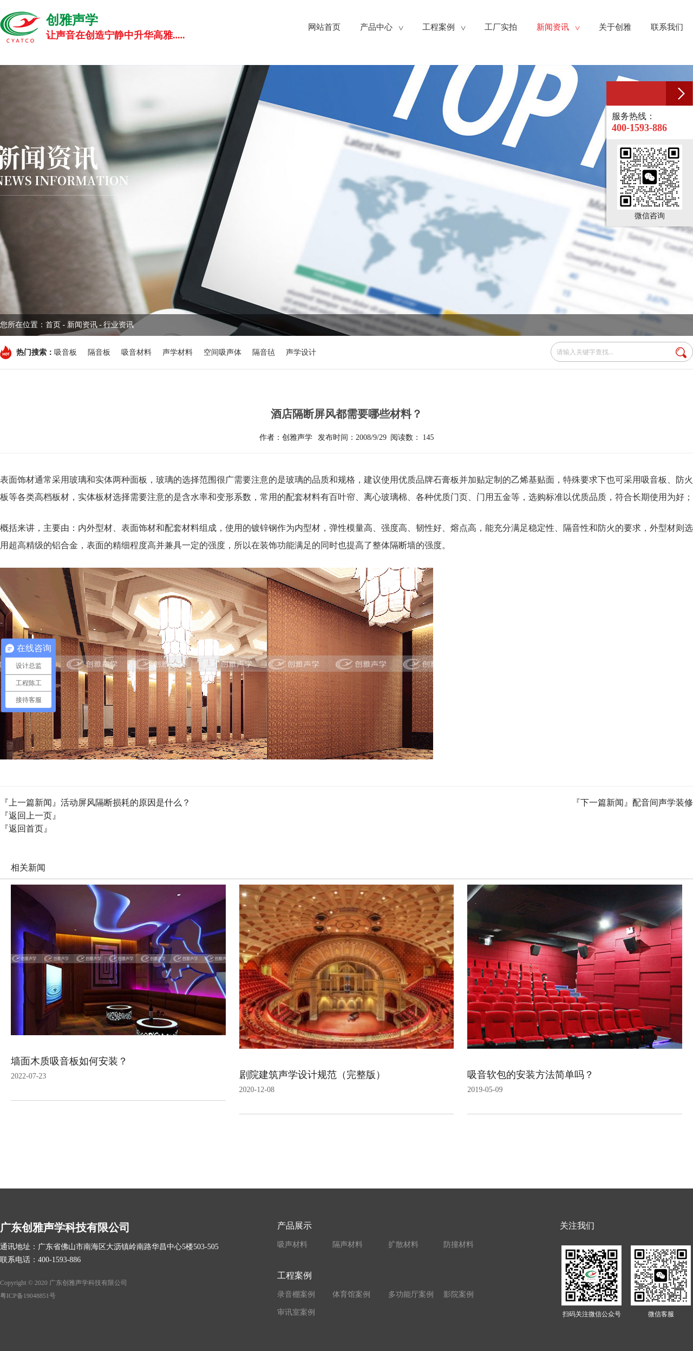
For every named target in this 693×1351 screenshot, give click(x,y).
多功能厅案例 (411, 1294)
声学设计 (301, 352)
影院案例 (458, 1294)
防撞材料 (458, 1244)
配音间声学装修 (662, 802)
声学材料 (177, 352)
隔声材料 (347, 1244)
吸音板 (65, 352)
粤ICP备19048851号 (28, 1296)
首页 (53, 325)
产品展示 (294, 1225)
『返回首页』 (26, 828)
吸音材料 (136, 352)
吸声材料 (292, 1244)
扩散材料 (403, 1244)
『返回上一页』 (30, 815)
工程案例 (294, 1275)
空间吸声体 (222, 352)
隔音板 (99, 352)
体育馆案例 (351, 1294)
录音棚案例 (296, 1294)
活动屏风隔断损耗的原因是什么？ (126, 802)
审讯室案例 (296, 1312)
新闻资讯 (82, 325)
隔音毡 (263, 352)
